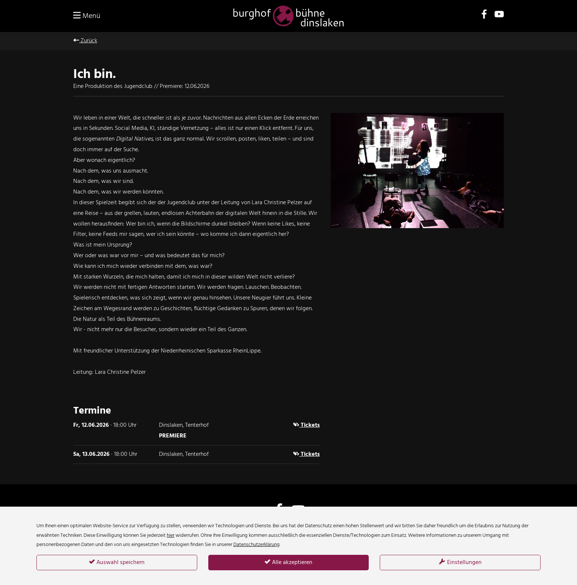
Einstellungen (460, 562)
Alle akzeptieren (288, 562)
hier (170, 535)
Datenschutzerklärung (256, 544)
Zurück (85, 41)
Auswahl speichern (117, 562)
